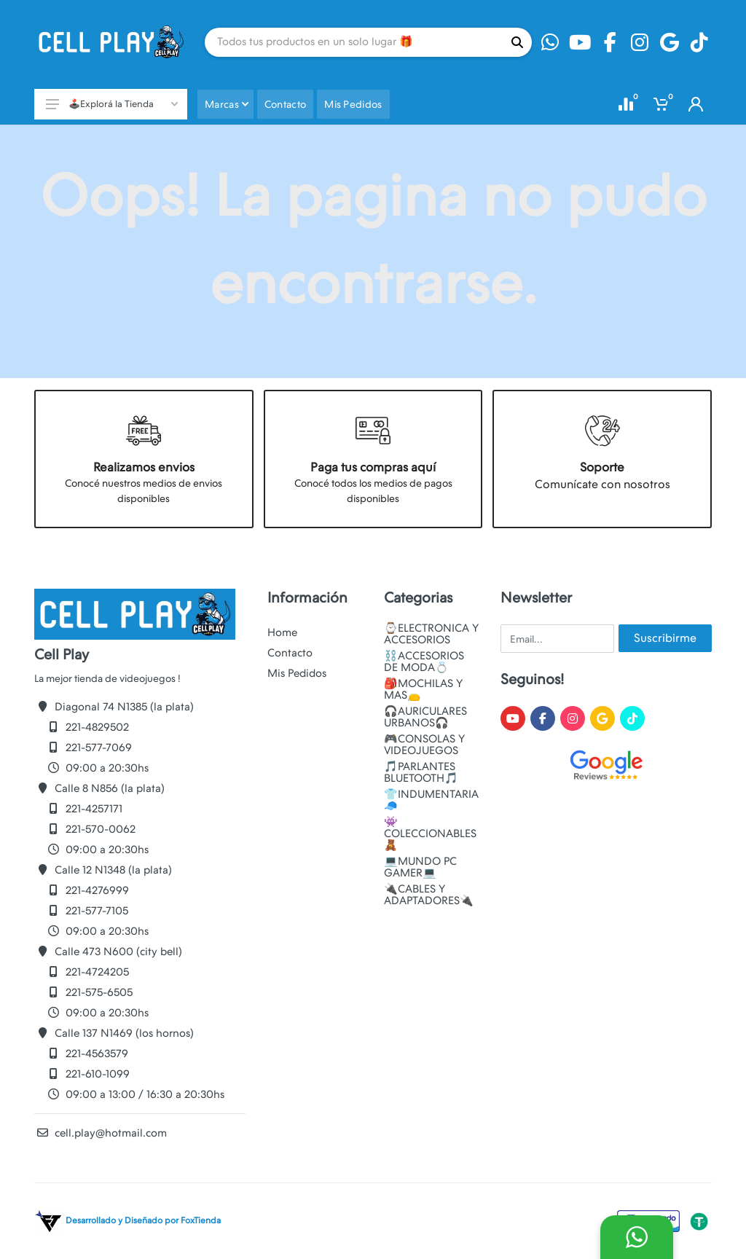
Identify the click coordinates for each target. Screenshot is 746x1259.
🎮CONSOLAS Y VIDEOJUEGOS (424, 744)
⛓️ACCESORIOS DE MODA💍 (424, 661)
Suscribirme (665, 638)
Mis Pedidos (296, 673)
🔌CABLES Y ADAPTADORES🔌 (429, 894)
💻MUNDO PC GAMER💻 (420, 867)
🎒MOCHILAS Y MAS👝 (423, 689)
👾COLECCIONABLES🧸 (430, 833)
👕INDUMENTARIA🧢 (431, 800)
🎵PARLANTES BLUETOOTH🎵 (421, 772)
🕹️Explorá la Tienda (112, 103)
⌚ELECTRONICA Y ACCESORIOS (431, 634)
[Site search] (354, 42)
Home (282, 632)
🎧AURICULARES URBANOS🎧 (425, 717)
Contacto (290, 653)
